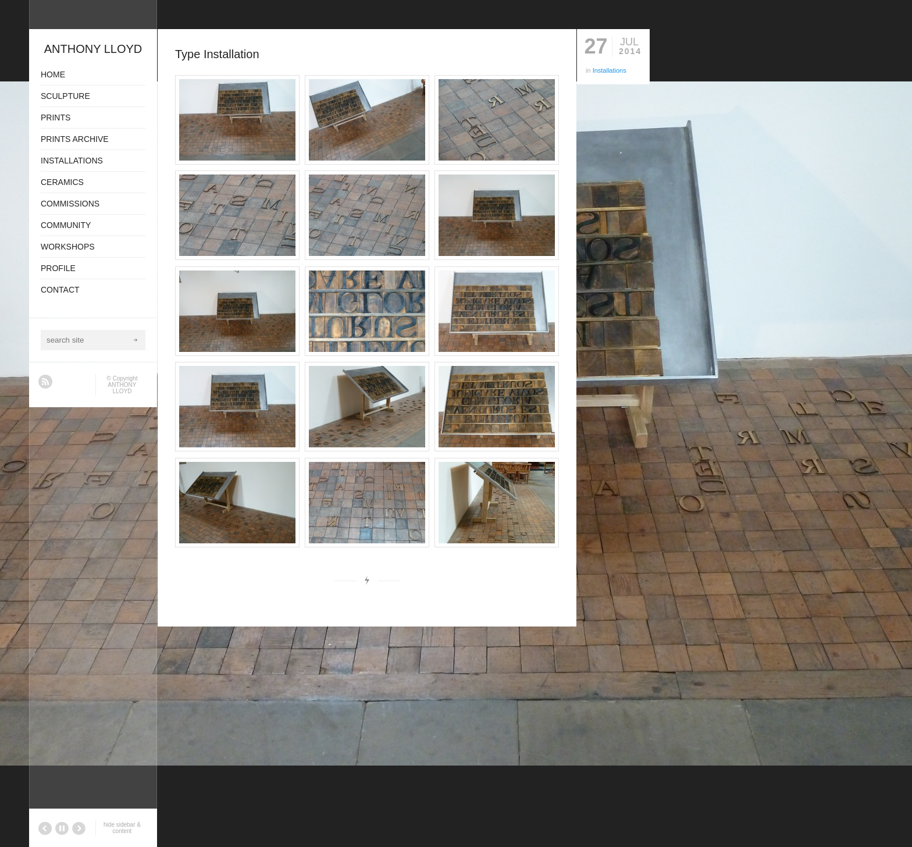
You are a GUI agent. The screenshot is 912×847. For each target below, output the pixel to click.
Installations (609, 70)
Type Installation (217, 54)
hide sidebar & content (122, 827)
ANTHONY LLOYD (122, 388)
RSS (45, 381)
